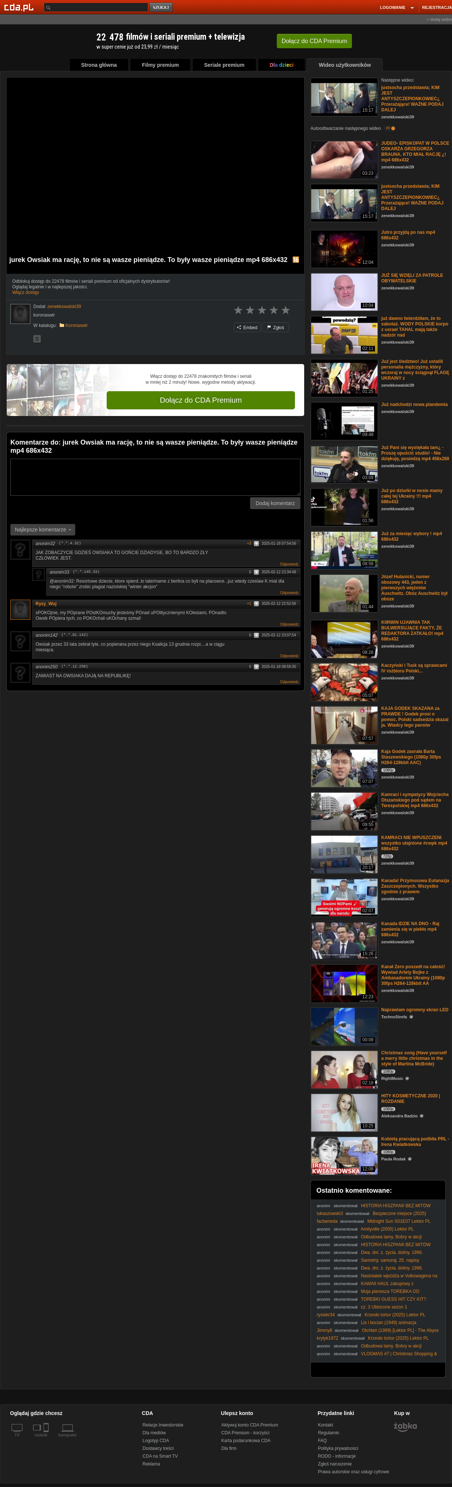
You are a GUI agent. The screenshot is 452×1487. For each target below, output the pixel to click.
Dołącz (314, 41)
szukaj (161, 8)
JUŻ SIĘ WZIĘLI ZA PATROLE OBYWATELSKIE (412, 278)
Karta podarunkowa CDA (245, 1440)
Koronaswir (77, 325)
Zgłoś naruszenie (335, 1464)
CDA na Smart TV (160, 1456)
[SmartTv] (47, 1439)
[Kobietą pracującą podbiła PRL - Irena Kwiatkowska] (343, 1155)
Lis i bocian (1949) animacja (388, 1322)
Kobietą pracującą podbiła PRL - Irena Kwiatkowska (415, 1141)
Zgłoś (275, 327)
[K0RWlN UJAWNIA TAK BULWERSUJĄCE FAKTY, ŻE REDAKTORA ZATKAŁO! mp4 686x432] (343, 638)
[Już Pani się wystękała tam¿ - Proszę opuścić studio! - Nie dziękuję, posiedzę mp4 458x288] (343, 463)
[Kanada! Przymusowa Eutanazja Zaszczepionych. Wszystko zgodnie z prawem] (343, 897)
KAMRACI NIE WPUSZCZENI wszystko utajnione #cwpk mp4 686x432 (414, 843)
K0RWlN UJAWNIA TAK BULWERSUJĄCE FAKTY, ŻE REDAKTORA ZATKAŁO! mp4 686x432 (412, 631)
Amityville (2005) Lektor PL (387, 1229)
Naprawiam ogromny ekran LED (414, 1009)
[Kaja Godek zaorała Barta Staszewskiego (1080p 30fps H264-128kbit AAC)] (343, 767)
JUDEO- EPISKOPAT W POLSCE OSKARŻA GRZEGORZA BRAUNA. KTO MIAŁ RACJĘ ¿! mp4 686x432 (415, 152)
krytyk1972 (327, 1338)
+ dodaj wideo (439, 19)
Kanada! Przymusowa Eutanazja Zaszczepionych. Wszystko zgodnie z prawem (415, 886)
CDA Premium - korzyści (245, 1432)
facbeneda (327, 1221)
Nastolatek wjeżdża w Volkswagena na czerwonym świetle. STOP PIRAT (377, 1278)
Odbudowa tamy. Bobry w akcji (391, 1236)
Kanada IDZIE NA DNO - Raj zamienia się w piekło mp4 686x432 (410, 929)
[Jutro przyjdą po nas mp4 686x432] (343, 248)
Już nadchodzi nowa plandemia (414, 404)
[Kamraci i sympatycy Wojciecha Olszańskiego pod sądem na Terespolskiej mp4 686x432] (343, 810)
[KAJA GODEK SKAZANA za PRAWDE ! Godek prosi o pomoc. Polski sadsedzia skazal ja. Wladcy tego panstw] (343, 724)
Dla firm (228, 1448)
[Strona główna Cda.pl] (20, 7)
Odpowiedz (289, 564)
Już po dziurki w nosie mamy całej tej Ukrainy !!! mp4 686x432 (411, 496)
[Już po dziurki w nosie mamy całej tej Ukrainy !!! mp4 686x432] (343, 506)
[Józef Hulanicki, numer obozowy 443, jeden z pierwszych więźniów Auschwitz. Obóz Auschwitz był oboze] (343, 593)
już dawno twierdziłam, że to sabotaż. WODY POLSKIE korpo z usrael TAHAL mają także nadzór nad (414, 327)
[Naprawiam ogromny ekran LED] (343, 1026)
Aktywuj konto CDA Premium (249, 1425)
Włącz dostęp (25, 292)
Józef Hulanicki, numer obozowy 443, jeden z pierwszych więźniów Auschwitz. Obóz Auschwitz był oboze (414, 588)
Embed (247, 327)
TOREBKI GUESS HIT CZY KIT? (393, 1299)
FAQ (322, 1440)
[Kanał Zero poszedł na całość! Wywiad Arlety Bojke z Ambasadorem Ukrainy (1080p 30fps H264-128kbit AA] (343, 983)
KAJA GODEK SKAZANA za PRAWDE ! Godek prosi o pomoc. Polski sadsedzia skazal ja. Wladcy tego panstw (414, 717)
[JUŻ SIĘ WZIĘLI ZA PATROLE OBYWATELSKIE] (343, 291)
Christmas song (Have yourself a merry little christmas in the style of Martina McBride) (414, 1058)
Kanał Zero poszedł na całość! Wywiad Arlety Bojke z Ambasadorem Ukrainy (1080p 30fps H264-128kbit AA (413, 975)
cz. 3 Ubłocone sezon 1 (384, 1307)
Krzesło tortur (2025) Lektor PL (395, 1314)
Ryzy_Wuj (46, 603)
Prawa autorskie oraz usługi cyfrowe (353, 1471)
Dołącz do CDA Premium (201, 400)
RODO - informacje (337, 1456)
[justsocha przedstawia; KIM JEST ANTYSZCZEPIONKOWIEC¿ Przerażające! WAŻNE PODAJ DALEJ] (343, 96)
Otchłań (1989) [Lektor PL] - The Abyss (400, 1330)
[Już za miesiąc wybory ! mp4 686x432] (343, 550)
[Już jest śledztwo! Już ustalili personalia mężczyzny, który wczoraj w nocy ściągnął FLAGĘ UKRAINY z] (343, 377)
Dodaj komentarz (275, 503)
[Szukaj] (96, 7)
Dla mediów (154, 1432)
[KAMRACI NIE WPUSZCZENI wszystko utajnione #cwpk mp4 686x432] (343, 853)
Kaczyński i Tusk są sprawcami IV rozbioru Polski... (414, 668)
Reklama (151, 1464)
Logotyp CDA (156, 1440)
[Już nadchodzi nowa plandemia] (343, 420)
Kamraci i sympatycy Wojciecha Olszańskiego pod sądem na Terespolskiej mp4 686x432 (415, 800)
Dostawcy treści (158, 1448)
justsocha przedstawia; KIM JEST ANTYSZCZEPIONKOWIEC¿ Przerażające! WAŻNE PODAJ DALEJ (412, 98)
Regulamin (328, 1432)
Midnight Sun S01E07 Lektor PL (399, 1221)
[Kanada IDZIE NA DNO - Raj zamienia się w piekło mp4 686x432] (343, 940)
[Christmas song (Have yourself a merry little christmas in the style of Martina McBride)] (343, 1069)
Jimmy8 (324, 1330)
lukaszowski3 (330, 1213)
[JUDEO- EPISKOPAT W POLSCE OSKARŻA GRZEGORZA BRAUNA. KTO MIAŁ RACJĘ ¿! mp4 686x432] (343, 159)
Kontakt (325, 1425)
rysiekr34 (326, 1314)
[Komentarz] (155, 477)
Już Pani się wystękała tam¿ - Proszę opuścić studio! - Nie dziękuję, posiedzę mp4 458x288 (415, 453)
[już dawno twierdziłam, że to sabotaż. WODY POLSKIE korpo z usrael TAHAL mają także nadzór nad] (343, 334)
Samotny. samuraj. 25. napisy (390, 1260)
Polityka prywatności (338, 1448)
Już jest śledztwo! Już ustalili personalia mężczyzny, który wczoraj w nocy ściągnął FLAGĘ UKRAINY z (415, 370)
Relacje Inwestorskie (163, 1425)
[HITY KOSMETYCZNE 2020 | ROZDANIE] (343, 1112)
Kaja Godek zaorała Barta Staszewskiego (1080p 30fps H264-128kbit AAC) (411, 757)
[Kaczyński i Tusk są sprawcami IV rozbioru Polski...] (343, 681)
